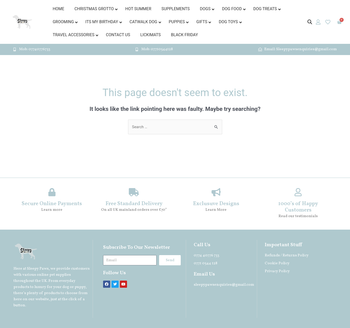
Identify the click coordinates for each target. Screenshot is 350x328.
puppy (80, 287)
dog (65, 287)
